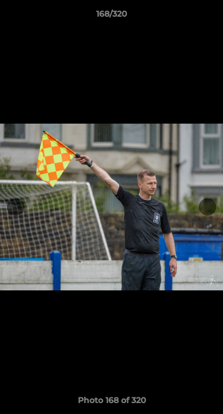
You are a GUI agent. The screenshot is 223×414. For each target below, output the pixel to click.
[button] (209, 17)
